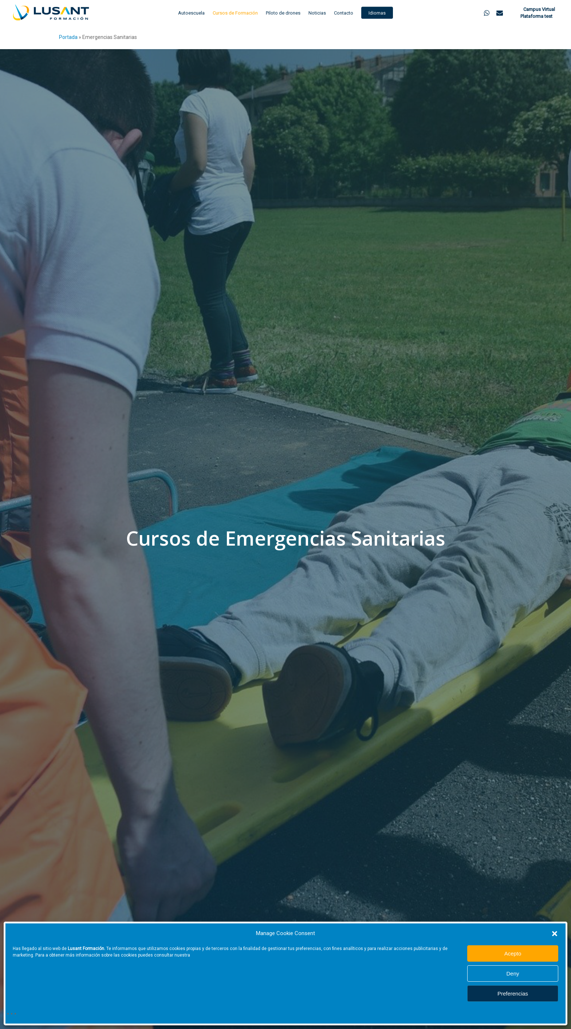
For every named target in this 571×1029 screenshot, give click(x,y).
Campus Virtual (538, 9)
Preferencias (512, 993)
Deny (512, 973)
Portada (68, 37)
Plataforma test (536, 16)
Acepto (512, 953)
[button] (554, 933)
